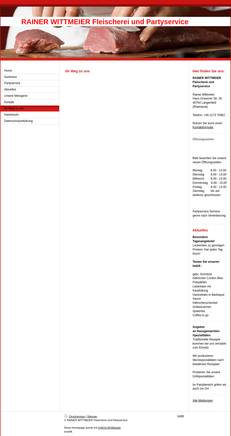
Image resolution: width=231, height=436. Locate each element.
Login (180, 415)
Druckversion (75, 416)
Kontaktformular (203, 127)
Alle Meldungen (203, 400)
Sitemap (92, 416)
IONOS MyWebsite (109, 427)
